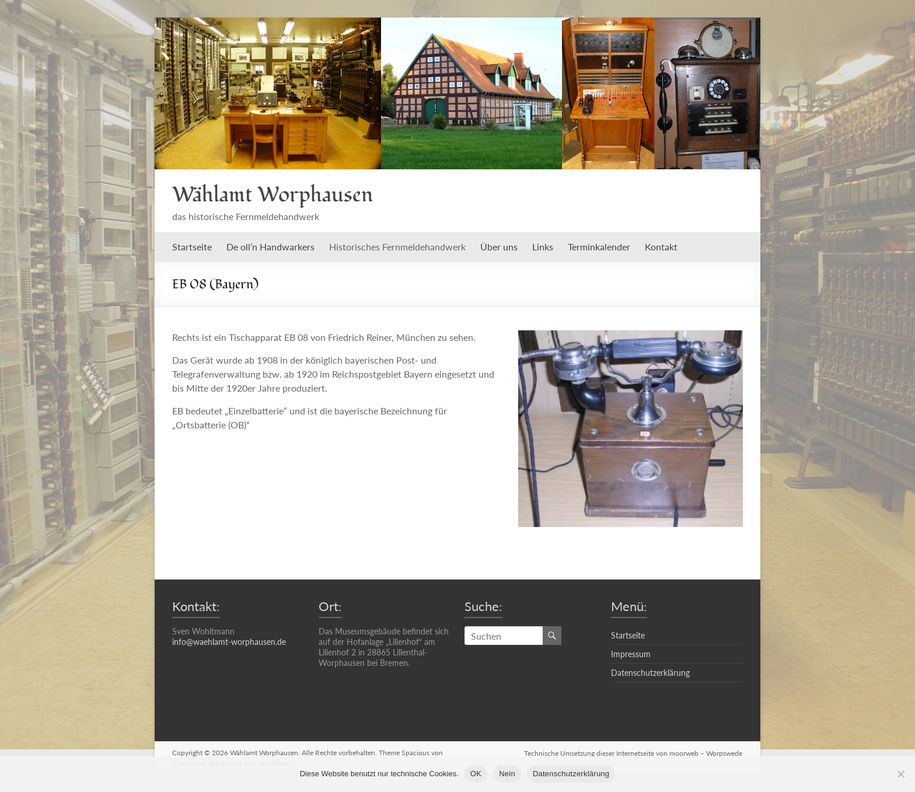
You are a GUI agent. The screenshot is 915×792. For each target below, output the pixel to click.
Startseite (192, 246)
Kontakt (661, 246)
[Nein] (900, 774)
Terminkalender (599, 246)
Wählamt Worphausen (272, 195)
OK (475, 773)
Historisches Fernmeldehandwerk (397, 246)
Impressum (631, 654)
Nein (507, 773)
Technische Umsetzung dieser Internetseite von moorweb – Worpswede (634, 752)
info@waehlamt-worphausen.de (229, 642)
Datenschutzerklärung (650, 673)
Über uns (499, 246)
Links (542, 246)
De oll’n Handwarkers (270, 246)
